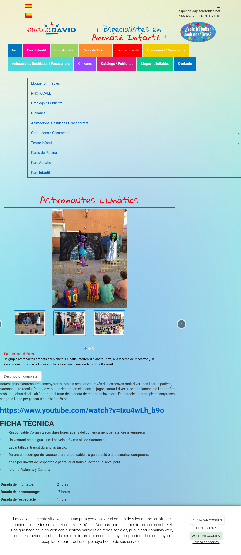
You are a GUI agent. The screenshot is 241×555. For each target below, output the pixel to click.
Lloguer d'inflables (155, 64)
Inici (15, 50)
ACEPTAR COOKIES (206, 536)
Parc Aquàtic (64, 50)
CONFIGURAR (206, 528)
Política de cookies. (205, 542)
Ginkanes (85, 64)
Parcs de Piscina (95, 50)
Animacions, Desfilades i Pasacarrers (41, 64)
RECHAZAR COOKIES (207, 520)
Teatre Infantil (128, 50)
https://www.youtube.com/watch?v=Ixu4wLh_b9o (82, 410)
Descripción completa (21, 376)
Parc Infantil (36, 50)
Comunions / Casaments (166, 50)
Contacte (185, 64)
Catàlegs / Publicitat (117, 64)
